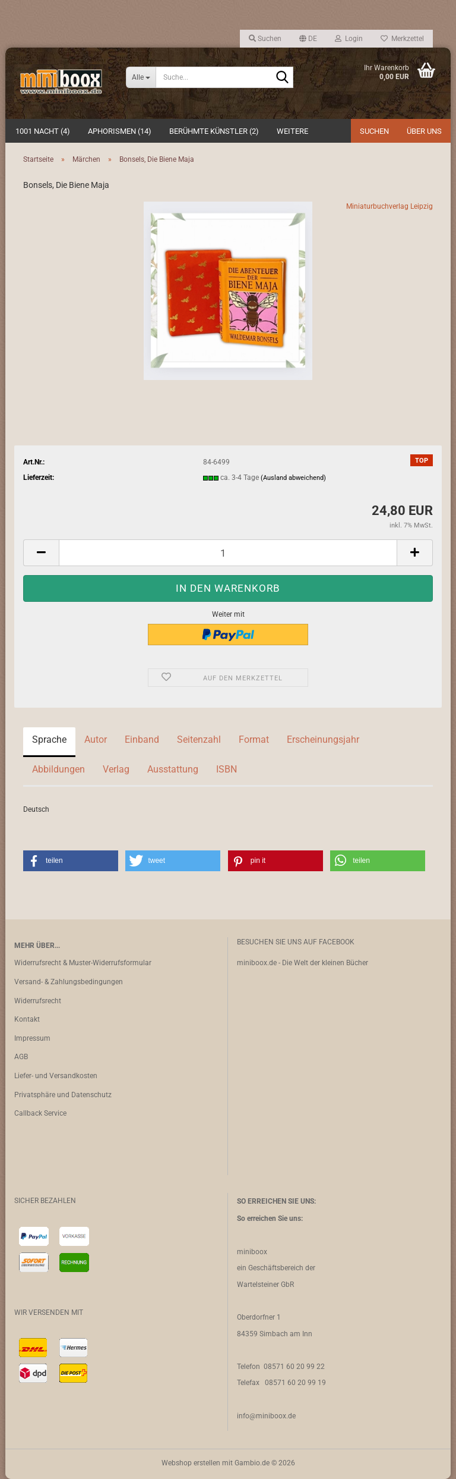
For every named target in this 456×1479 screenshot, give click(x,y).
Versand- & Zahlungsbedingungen (68, 982)
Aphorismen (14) (119, 131)
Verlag (116, 769)
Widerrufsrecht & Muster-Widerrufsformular (82, 963)
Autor (95, 739)
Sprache (49, 739)
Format (254, 739)
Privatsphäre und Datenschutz (63, 1095)
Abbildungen (58, 769)
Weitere (292, 131)
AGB (21, 1057)
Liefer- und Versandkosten (55, 1076)
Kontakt (27, 1019)
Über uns (424, 131)
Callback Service (40, 1113)
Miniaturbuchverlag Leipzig (389, 206)
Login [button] (349, 38)
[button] (308, 39)
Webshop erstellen (191, 1463)
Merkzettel (402, 38)
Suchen (374, 131)
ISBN (226, 769)
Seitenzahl (199, 739)
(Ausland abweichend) (293, 478)
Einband (142, 739)
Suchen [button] (265, 38)
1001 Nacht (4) (42, 131)
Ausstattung (172, 769)
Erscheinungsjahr (323, 739)
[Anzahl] (228, 552)
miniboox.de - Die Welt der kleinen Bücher (302, 963)
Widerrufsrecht (37, 1001)
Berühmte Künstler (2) (214, 131)
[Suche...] (141, 77)
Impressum (32, 1038)
